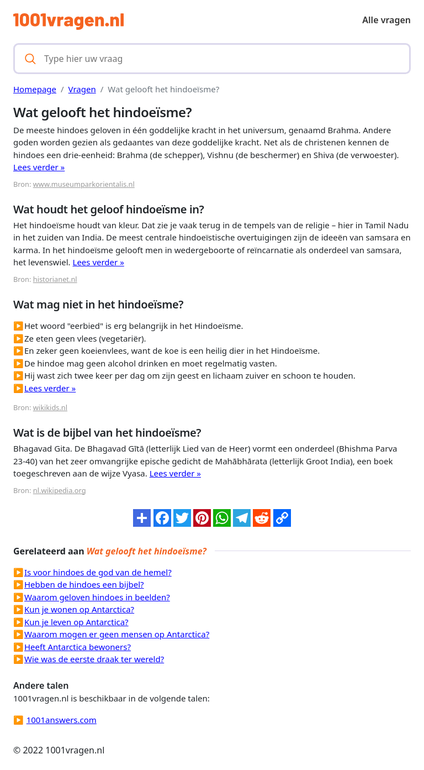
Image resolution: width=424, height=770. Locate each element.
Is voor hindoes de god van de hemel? (98, 572)
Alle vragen (386, 20)
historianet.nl (55, 279)
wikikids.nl (50, 407)
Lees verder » (39, 166)
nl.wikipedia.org (59, 490)
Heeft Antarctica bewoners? (77, 646)
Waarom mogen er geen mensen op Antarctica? (116, 634)
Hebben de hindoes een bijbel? (84, 584)
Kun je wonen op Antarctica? (79, 609)
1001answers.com (61, 719)
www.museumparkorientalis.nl (84, 184)
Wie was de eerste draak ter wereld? (94, 658)
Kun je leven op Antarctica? (76, 621)
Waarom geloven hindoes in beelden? (97, 597)
